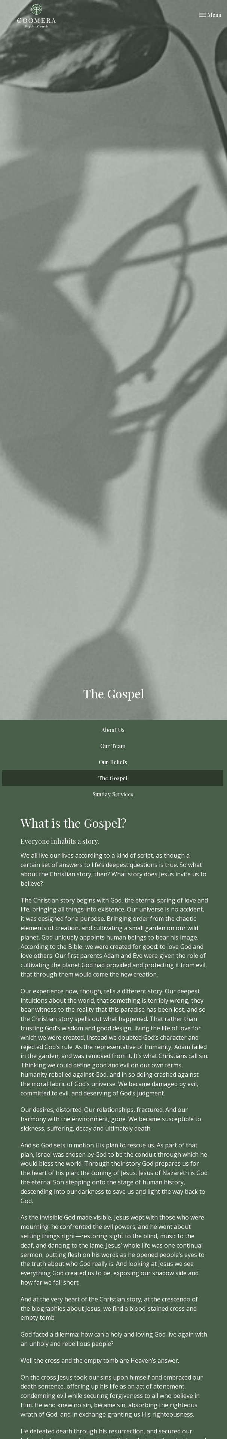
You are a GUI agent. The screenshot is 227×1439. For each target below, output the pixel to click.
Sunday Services (113, 794)
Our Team (113, 746)
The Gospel (112, 778)
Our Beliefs (113, 762)
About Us (113, 730)
